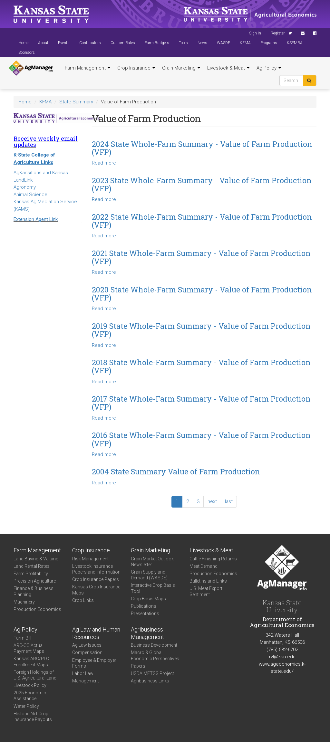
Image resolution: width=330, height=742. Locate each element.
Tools (183, 43)
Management (85, 680)
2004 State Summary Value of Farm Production (176, 471)
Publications (143, 606)
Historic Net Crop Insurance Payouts (33, 716)
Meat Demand (203, 566)
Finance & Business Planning (33, 591)
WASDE (223, 43)
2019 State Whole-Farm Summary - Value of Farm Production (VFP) (201, 330)
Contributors (90, 43)
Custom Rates (123, 43)
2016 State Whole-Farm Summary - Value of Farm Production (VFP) (201, 439)
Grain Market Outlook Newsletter (152, 561)
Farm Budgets (157, 43)
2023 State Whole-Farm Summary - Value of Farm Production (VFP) (202, 184)
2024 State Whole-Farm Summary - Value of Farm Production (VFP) (202, 148)
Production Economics (37, 609)
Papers (138, 666)
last (229, 501)
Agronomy (25, 187)
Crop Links (83, 600)
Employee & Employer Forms (94, 663)
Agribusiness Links (150, 680)
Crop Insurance (136, 68)
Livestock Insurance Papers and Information (96, 569)
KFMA (245, 43)
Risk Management (90, 558)
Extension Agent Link (36, 219)
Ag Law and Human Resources (96, 633)
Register (278, 33)
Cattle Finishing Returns (213, 558)
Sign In (255, 33)
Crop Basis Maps (148, 598)
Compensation (87, 652)
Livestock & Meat (228, 68)
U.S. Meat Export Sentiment (205, 591)
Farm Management (87, 68)
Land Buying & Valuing (36, 558)
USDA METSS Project (152, 673)
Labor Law (82, 673)
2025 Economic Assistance (30, 695)
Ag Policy (269, 68)
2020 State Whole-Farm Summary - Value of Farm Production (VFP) (202, 293)
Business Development (154, 645)
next (212, 501)
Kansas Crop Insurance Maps (96, 589)
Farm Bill (22, 638)
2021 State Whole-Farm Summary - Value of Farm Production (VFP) (201, 257)
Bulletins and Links (208, 581)
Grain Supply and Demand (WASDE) (149, 574)
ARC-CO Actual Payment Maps (29, 648)
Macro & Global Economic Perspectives (155, 655)
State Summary (76, 102)
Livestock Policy (30, 685)
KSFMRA (295, 43)
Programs (268, 43)
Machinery (24, 601)
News (202, 43)
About (43, 43)
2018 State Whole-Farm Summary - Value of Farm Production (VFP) (201, 366)
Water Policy (26, 706)
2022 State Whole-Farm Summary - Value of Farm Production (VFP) (202, 221)
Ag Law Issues (87, 645)
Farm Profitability (31, 573)
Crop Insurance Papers (95, 579)
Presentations (145, 613)
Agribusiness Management (147, 633)
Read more (104, 163)
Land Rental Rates (32, 566)
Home (23, 43)
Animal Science (30, 194)
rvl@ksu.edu (282, 657)
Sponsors (26, 52)
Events (64, 43)
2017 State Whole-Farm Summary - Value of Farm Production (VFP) (201, 403)
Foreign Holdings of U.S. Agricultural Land (35, 675)
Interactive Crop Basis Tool (153, 588)
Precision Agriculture (35, 581)
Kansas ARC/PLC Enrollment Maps (31, 661)
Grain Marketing (181, 68)
